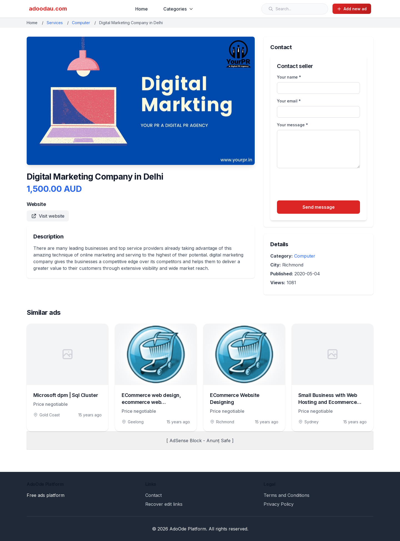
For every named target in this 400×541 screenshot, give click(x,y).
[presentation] (319, 185)
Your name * (289, 77)
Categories (178, 9)
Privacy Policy (279, 504)
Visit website (47, 216)
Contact (153, 495)
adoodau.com (48, 8)
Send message (318, 207)
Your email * (289, 101)
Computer (81, 22)
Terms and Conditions (286, 495)
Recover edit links (163, 504)
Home (141, 9)
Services (55, 22)
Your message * (292, 124)
